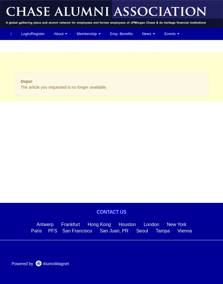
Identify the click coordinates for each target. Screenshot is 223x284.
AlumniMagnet (52, 263)
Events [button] (171, 34)
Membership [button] (89, 34)
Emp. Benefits (121, 34)
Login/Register (33, 34)
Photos (51, 46)
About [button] (60, 34)
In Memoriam (77, 46)
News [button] (148, 34)
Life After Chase (23, 46)
